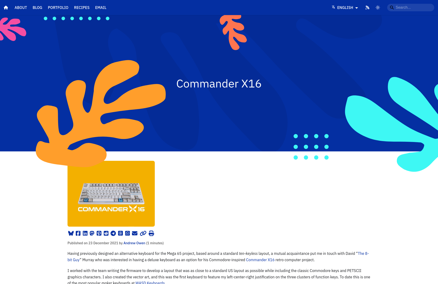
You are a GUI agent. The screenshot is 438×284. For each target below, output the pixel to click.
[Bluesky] (71, 233)
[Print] (151, 233)
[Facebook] (78, 233)
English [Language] (343, 7)
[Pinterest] (99, 233)
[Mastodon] (92, 233)
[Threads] (120, 233)
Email (101, 7)
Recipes (82, 7)
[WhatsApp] (127, 233)
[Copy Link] (143, 233)
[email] (135, 233)
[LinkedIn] (85, 233)
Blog (37, 7)
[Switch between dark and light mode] (378, 7)
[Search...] (410, 7)
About (21, 7)
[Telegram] (113, 233)
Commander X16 (260, 259)
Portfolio (58, 7)
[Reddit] (106, 233)
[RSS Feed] (367, 7)
